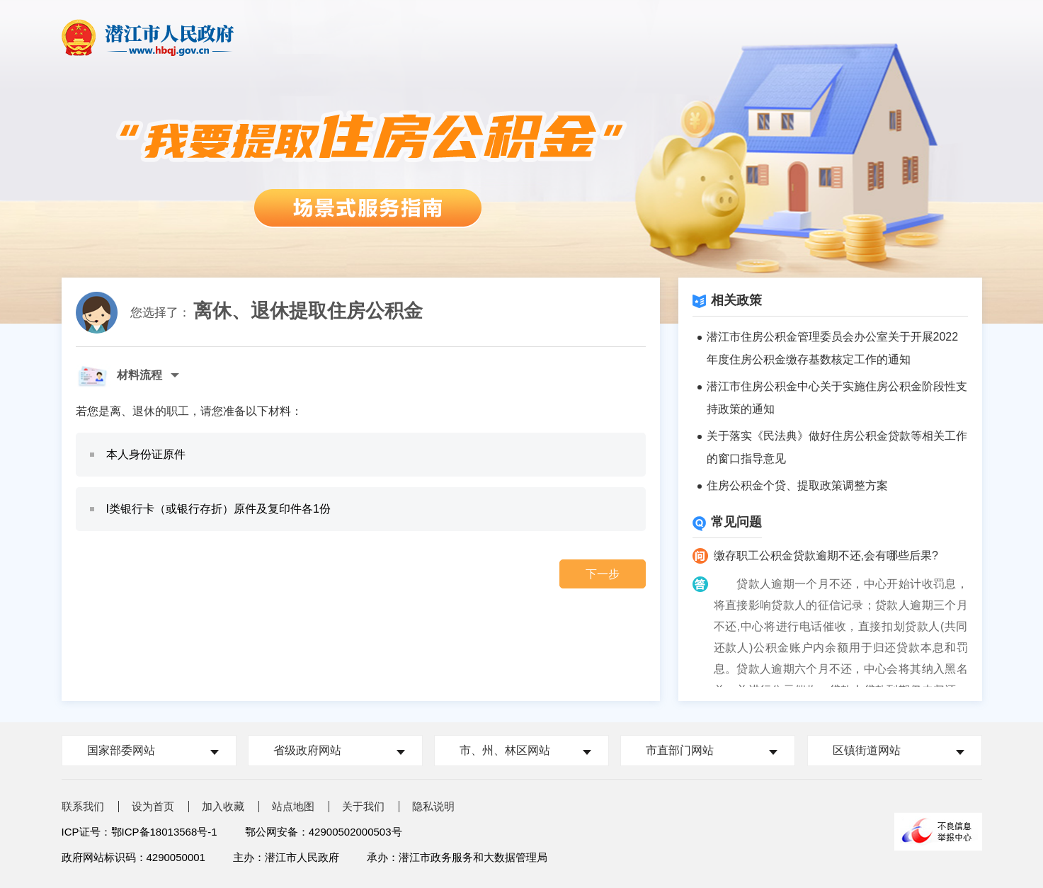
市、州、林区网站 (505, 750)
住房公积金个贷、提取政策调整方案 (797, 485)
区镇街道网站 (867, 750)
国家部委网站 (121, 750)
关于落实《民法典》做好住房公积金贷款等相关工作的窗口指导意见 (837, 447)
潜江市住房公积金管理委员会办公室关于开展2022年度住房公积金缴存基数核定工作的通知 (833, 348)
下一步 (603, 574)
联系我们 (83, 806)
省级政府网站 (307, 750)
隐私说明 (433, 806)
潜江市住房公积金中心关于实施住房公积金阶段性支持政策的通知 (837, 397)
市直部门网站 (680, 750)
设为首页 (153, 806)
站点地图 (293, 806)
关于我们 (363, 806)
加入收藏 (223, 806)
